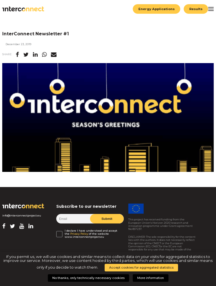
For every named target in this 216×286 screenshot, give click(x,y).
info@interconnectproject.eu (21, 215)
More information (150, 278)
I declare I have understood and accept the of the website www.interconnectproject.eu (91, 234)
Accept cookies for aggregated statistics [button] (141, 267)
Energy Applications (156, 9)
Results (195, 9)
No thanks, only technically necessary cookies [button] (88, 278)
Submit (106, 218)
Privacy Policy (79, 233)
